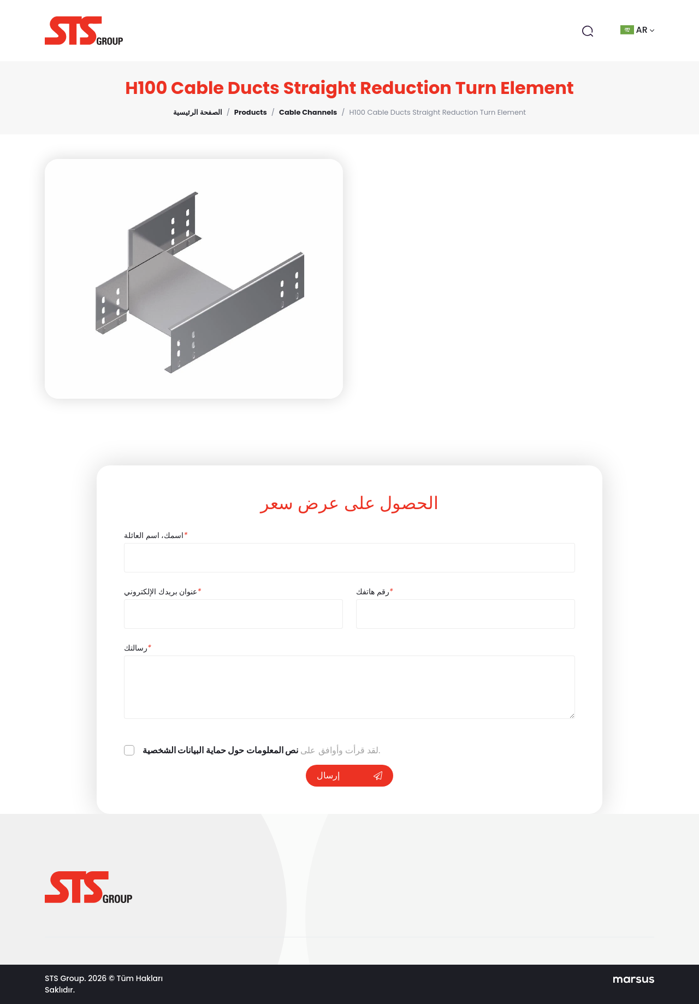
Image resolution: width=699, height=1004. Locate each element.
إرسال (349, 775)
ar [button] (637, 29)
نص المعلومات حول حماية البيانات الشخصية (220, 750)
